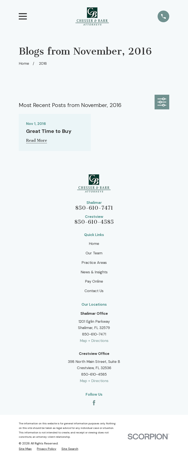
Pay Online (94, 281)
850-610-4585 (94, 222)
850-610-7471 (94, 208)
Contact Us (94, 290)
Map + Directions (94, 340)
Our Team (94, 253)
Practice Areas (94, 262)
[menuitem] (25, 449)
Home (94, 243)
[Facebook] (94, 402)
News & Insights (94, 272)
